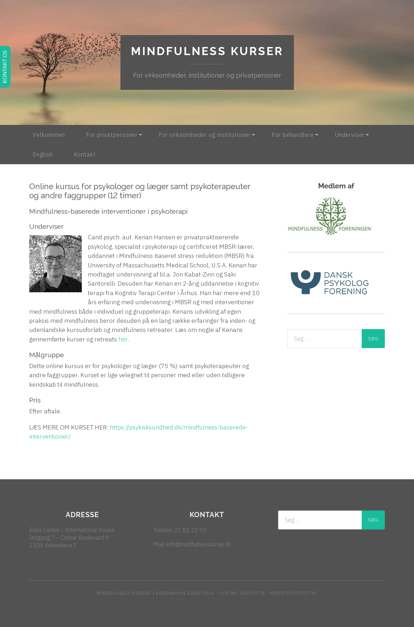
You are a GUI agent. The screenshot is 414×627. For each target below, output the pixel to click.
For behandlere (293, 134)
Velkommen (49, 134)
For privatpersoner (112, 134)
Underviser (349, 134)
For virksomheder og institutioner (205, 134)
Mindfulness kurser (207, 51)
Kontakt (85, 154)
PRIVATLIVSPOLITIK (293, 593)
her (122, 339)
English (43, 154)
